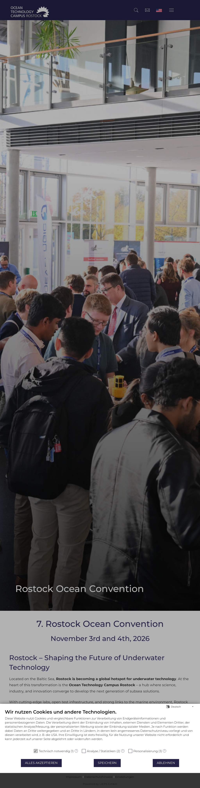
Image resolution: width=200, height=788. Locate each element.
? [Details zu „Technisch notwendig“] (76, 750)
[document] (100, 728)
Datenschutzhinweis (98, 777)
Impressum (73, 777)
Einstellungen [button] (124, 777)
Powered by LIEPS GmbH (100, 784)
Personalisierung (145, 751)
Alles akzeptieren (41, 763)
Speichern (107, 763)
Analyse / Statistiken (101, 751)
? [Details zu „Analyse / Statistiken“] (122, 750)
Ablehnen (166, 763)
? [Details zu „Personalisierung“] (164, 750)
